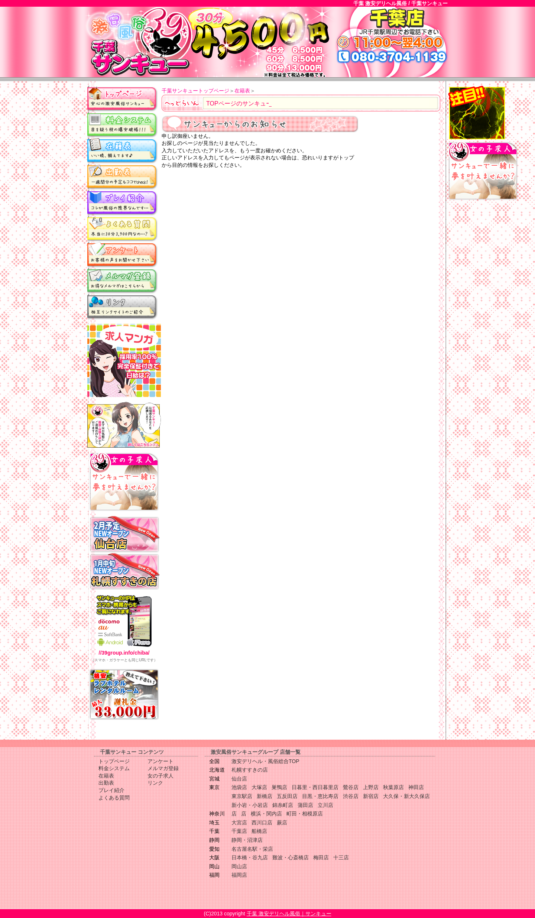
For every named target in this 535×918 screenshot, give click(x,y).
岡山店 (239, 866)
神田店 (416, 787)
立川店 (325, 805)
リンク (122, 306)
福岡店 (239, 875)
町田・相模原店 (304, 814)
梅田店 (321, 857)
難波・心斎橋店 (290, 857)
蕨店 (282, 822)
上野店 (371, 787)
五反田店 (287, 796)
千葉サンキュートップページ (195, 91)
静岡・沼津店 (247, 840)
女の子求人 (160, 776)
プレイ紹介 (122, 202)
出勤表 (122, 176)
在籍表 (122, 150)
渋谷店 (351, 796)
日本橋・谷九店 (249, 857)
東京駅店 (241, 796)
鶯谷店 (351, 787)
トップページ (122, 98)
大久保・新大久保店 (406, 796)
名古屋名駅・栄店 (252, 849)
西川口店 (262, 822)
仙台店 (239, 779)
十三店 (341, 857)
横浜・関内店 (266, 814)
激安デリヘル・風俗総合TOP (265, 761)
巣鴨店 (279, 787)
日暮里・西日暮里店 (315, 787)
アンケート (122, 254)
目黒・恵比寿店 (320, 796)
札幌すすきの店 (249, 770)
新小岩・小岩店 (249, 805)
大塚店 (259, 787)
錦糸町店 (282, 805)
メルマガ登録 (122, 280)
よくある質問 (122, 228)
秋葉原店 (393, 787)
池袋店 (239, 787)
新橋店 (264, 796)
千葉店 (239, 831)
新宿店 (371, 796)
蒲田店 (305, 805)
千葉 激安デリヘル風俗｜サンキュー (289, 914)
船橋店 (259, 831)
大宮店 (239, 822)
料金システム (122, 124)
